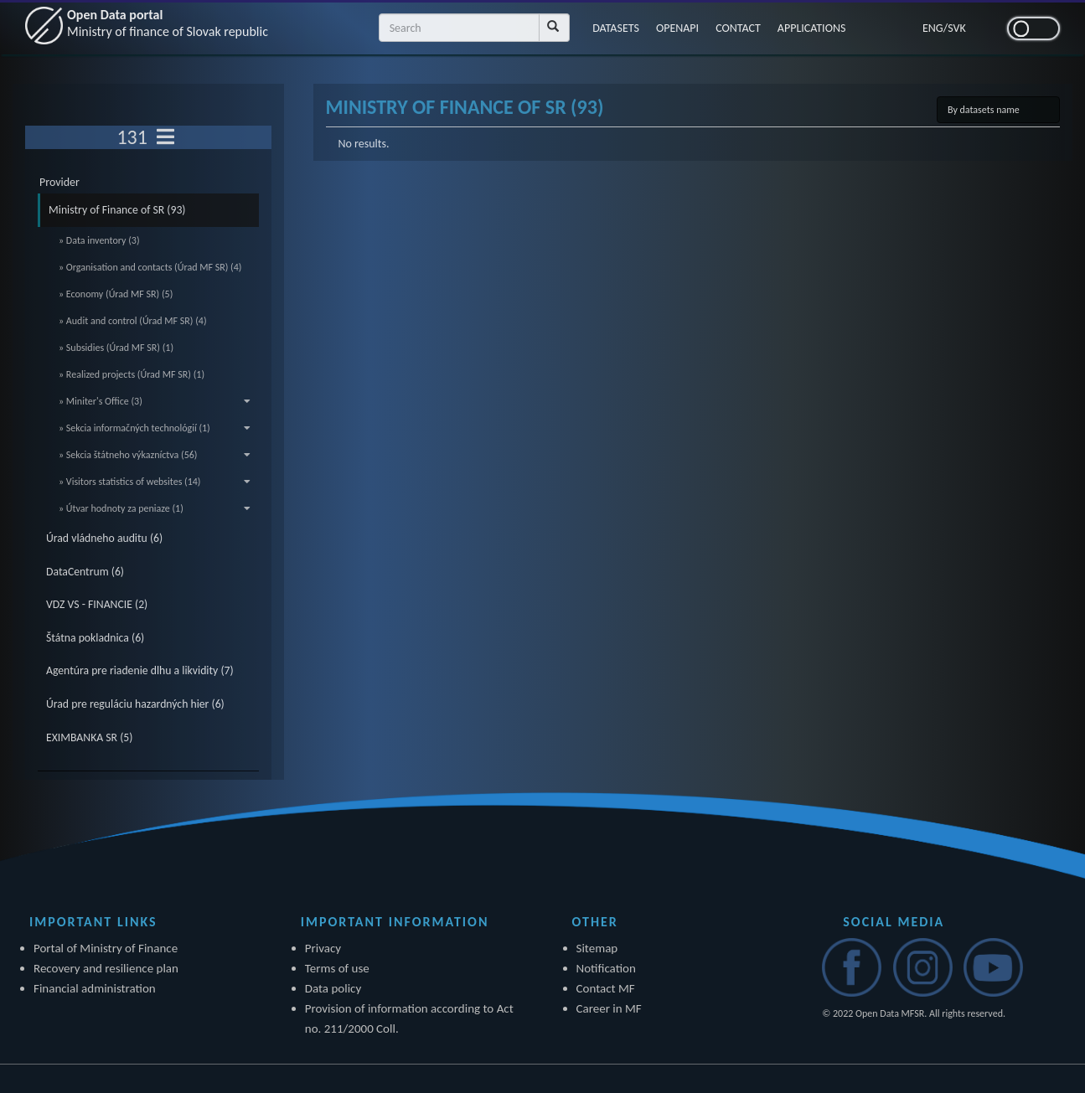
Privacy (323, 948)
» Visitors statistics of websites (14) (155, 481)
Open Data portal (167, 23)
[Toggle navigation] (165, 137)
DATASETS (615, 28)
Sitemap (597, 948)
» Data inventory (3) (99, 240)
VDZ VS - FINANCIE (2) (96, 604)
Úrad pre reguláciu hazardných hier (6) (135, 704)
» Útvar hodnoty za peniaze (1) (155, 508)
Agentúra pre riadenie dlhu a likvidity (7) (140, 670)
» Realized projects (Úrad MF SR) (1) (131, 374)
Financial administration (95, 988)
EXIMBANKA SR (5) (89, 737)
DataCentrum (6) (85, 572)
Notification (606, 968)
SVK (957, 28)
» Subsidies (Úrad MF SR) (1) (116, 347)
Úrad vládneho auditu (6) (104, 538)
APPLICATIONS (812, 28)
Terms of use (337, 968)
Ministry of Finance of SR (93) (117, 210)
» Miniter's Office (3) (155, 401)
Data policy (333, 988)
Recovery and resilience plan (106, 968)
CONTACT (738, 28)
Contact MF (605, 988)
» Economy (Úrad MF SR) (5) (116, 294)
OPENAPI (677, 28)
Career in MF (609, 1008)
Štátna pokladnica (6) (95, 638)
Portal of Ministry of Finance (106, 948)
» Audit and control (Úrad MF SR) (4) (133, 321)
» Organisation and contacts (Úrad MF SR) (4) (150, 267)
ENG (932, 28)
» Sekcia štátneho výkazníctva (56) (155, 455)
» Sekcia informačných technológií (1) (155, 428)
